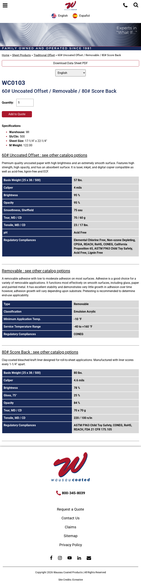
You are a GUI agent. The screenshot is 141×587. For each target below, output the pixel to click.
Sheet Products (21, 55)
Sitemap (70, 536)
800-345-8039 (73, 493)
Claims (70, 527)
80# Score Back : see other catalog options (40, 352)
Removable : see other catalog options (36, 271)
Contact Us (70, 518)
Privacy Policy (70, 545)
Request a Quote (70, 509)
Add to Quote (16, 114)
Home (5, 55)
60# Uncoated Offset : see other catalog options (44, 155)
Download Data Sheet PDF (70, 63)
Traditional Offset (44, 55)
